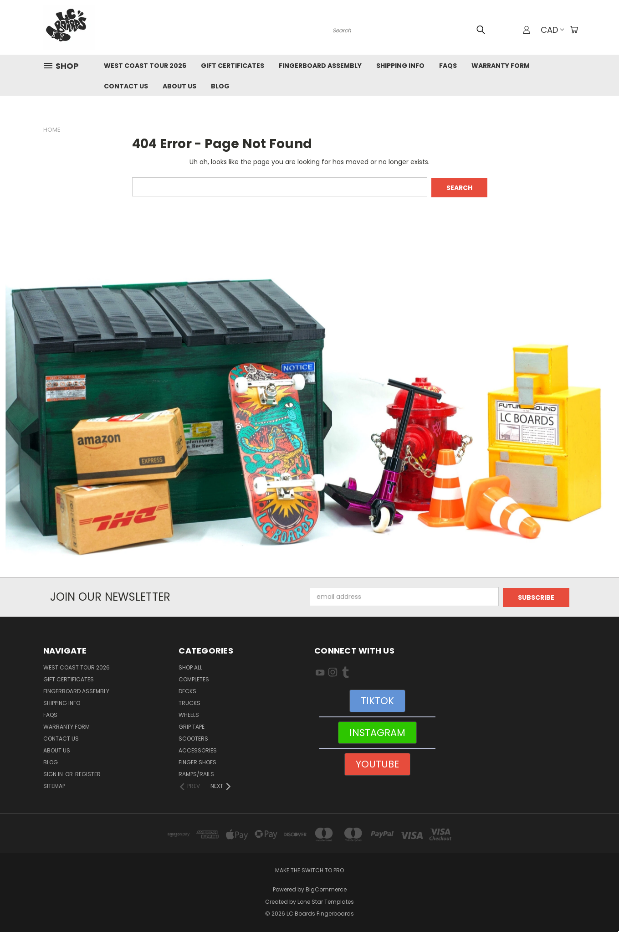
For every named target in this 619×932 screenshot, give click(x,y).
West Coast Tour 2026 (145, 65)
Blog (220, 86)
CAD (551, 30)
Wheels (189, 713)
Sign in (53, 772)
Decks (187, 689)
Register (88, 772)
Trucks (189, 701)
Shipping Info (400, 65)
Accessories (198, 748)
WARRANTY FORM (500, 65)
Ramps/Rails (196, 772)
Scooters (193, 737)
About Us (179, 86)
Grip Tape (192, 725)
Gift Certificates (232, 65)
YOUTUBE (377, 762)
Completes (194, 677)
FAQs (448, 65)
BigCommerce (326, 887)
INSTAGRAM (377, 730)
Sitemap (54, 784)
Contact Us (126, 86)
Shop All (190, 665)
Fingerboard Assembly (320, 65)
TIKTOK (377, 698)
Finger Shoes (197, 760)
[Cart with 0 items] (573, 29)
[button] (309, 416)
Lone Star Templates (325, 900)
